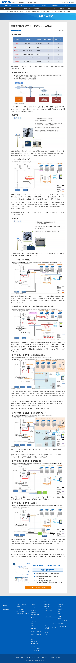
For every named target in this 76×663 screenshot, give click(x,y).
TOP (4, 8)
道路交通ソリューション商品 (36, 631)
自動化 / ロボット (49, 616)
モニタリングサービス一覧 (35, 648)
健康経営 (60, 618)
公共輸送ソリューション (20, 606)
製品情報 (32, 609)
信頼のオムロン (37, 8)
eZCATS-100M (47, 604)
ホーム (6, 11)
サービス (17, 8)
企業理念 (60, 616)
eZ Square (46, 608)
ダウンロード (27, 8)
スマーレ (46, 620)
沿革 (59, 611)
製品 (10, 8)
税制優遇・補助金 (35, 11)
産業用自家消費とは (14, 11)
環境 (59, 622)
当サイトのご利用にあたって (42, 657)
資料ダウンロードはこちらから (38, 587)
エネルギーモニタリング (35, 645)
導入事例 (21, 11)
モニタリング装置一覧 (35, 650)
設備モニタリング (34, 639)
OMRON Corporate (19, 657)
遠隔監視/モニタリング (36, 634)
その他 (46, 632)
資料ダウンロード (61, 11)
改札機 (32, 625)
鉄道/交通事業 (34, 621)
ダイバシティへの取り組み (63, 620)
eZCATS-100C (46, 606)
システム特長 (27, 11)
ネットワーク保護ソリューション (22, 609)
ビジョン (60, 606)
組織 (59, 613)
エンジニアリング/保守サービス (51, 624)
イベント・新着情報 (45, 11)
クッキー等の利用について (55, 657)
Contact (71, 2)
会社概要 (60, 608)
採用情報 (33, 5)
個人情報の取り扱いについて (30, 657)
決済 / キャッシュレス (49, 602)
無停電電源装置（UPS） (49, 613)
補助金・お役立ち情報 (50, 8)
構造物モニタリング (34, 643)
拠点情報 (60, 615)
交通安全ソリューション (20, 608)
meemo (46, 634)
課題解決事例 (55, 5)
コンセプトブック (61, 623)
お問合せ (69, 11)
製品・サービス (21, 5)
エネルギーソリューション (21, 604)
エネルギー (33, 604)
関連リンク (70, 8)
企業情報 (44, 5)
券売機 (32, 623)
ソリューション (8, 5)
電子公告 (60, 609)
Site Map (63, 2)
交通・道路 (33, 628)
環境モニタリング (34, 641)
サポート (62, 8)
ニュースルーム (67, 5)
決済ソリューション (20, 611)
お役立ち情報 (53, 11)
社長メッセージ (61, 604)
